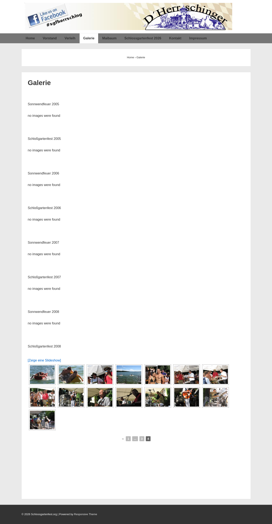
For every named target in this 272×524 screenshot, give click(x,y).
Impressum (198, 38)
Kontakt (175, 38)
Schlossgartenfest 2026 (142, 38)
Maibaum (109, 38)
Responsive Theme (85, 514)
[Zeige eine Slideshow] (44, 360)
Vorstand (50, 38)
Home (30, 38)
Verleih (70, 38)
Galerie (88, 38)
